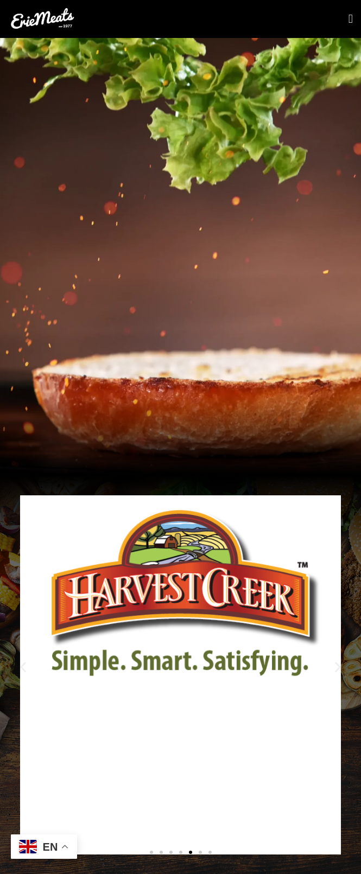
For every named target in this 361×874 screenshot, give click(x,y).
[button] (23, 666)
